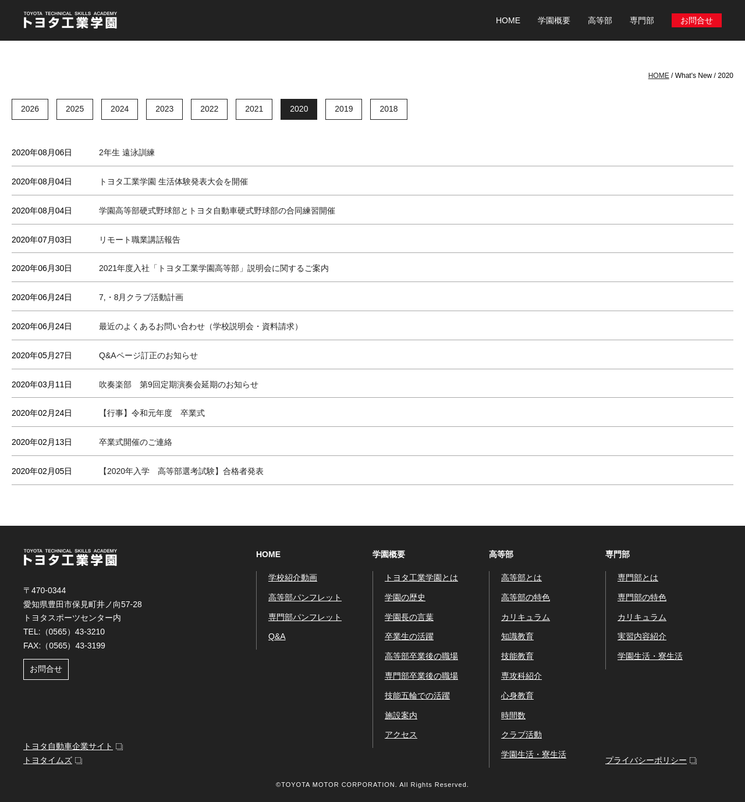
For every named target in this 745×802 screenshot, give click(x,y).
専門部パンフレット (305, 617)
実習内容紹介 (642, 636)
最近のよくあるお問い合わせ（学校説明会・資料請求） (201, 326)
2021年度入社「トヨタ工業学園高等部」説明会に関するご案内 (214, 268)
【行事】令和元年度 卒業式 (152, 413)
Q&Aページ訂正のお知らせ (148, 355)
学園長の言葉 (409, 617)
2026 (30, 108)
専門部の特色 (642, 597)
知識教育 (517, 636)
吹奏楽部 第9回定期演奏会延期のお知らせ (178, 384)
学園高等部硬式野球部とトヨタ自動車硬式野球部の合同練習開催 (217, 210)
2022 (209, 108)
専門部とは (638, 577)
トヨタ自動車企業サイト (68, 746)
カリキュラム (525, 617)
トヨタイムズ (47, 760)
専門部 (617, 554)
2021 (254, 108)
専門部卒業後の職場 (421, 675)
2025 (75, 108)
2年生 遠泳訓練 (127, 152)
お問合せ (696, 20)
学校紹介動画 (292, 577)
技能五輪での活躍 (417, 695)
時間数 (513, 715)
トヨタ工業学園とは (421, 577)
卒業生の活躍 (409, 636)
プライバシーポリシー (646, 760)
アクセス (401, 734)
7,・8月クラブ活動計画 (141, 297)
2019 (344, 108)
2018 (388, 108)
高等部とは (521, 577)
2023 (164, 108)
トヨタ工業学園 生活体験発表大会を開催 (173, 181)
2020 (299, 108)
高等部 (501, 554)
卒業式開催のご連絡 (135, 442)
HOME (508, 20)
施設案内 (401, 715)
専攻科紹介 (521, 675)
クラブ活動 (521, 734)
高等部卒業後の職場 (421, 656)
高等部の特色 (525, 597)
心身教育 (517, 695)
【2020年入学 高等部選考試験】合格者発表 (181, 471)
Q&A (277, 636)
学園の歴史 (405, 597)
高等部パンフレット (305, 597)
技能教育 (517, 656)
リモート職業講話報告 (139, 239)
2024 (120, 108)
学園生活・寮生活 (533, 754)
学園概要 (388, 554)
